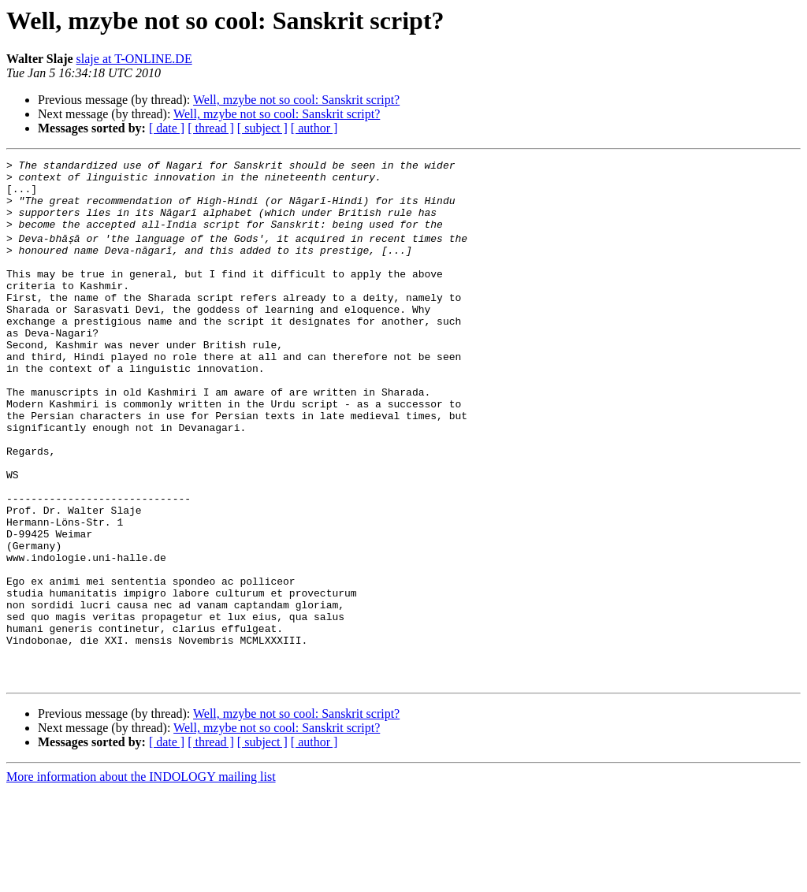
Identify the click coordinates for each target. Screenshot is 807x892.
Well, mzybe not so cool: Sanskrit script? (296, 99)
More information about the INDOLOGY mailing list (141, 878)
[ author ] (314, 128)
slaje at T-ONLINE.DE (134, 58)
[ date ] (166, 128)
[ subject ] (262, 128)
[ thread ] (211, 128)
